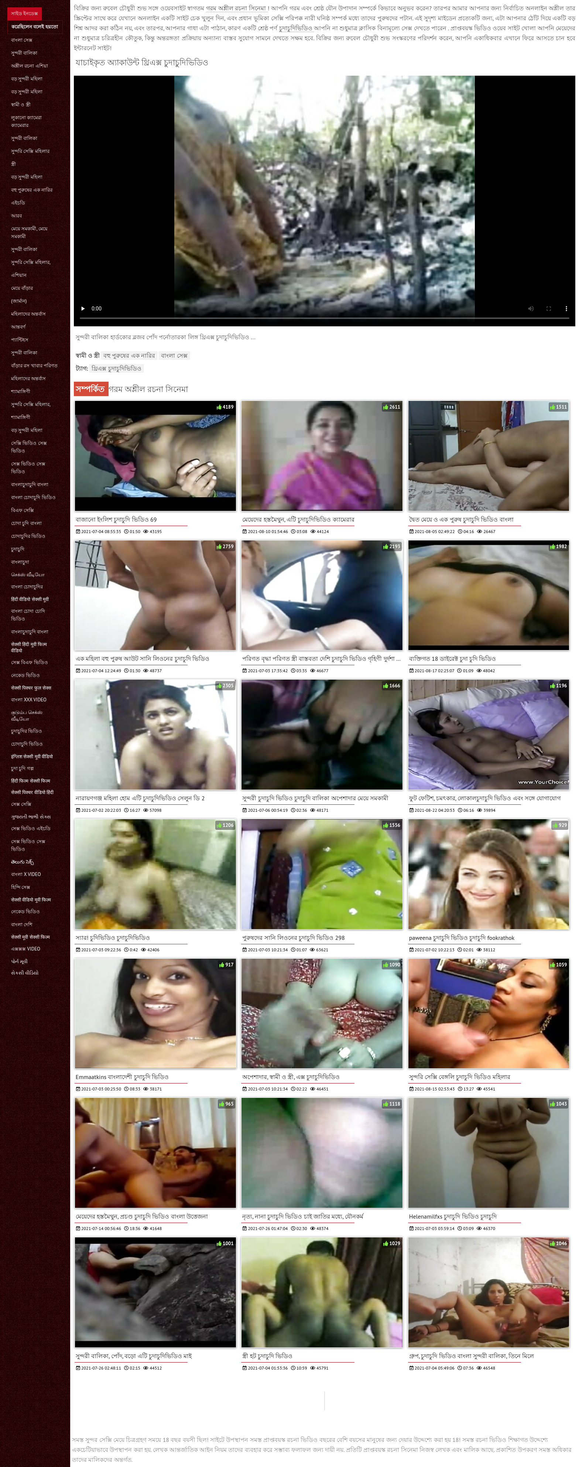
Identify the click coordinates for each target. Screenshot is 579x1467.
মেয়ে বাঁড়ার (22, 288)
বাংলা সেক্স (21, 40)
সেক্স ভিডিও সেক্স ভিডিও (28, 468)
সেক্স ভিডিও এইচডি (31, 828)
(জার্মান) (19, 301)
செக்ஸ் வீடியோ (28, 574)
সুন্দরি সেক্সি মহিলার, (31, 262)
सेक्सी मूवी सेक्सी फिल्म (30, 937)
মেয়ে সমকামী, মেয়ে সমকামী (29, 233)
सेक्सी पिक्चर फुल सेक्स (31, 688)
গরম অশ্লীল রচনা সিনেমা (237, 8)
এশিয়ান (19, 275)
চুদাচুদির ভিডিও (26, 731)
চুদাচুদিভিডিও (296, 28)
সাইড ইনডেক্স (24, 13)
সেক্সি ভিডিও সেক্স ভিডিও (29, 447)
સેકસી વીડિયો (24, 973)
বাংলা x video (26, 874)
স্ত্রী (13, 164)
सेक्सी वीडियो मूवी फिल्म (31, 900)
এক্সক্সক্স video (25, 949)
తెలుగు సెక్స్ (22, 862)
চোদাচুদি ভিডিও (27, 744)
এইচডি (18, 203)
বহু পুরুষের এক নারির (31, 190)
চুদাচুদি (17, 549)
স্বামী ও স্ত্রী (21, 105)
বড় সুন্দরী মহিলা (26, 79)
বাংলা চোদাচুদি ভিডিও (33, 497)
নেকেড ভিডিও (25, 675)
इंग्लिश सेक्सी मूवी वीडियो (32, 756)
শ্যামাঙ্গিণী (20, 391)
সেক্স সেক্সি (21, 804)
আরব (16, 216)
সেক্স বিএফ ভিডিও (29, 662)
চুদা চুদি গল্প (22, 768)
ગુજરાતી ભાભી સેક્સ (31, 817)
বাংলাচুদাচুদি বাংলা (29, 484)
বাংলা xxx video (29, 700)
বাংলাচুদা (20, 562)
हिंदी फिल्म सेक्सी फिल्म (30, 781)
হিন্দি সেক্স (20, 887)
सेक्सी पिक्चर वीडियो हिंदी (32, 792)
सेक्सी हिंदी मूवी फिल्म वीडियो (29, 647)
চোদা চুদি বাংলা (26, 523)
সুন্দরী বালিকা (24, 53)
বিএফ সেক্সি (22, 510)
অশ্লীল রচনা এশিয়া (29, 66)
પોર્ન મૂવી (19, 961)
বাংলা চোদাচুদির (27, 587)
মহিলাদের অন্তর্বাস (28, 314)
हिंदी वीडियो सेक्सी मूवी (30, 599)
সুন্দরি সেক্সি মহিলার (30, 151)
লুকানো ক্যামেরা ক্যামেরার (26, 121)
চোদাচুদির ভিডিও (28, 536)
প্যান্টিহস (19, 340)
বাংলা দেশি (21, 924)
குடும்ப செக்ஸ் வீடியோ (26, 715)
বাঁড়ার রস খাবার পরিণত (34, 366)
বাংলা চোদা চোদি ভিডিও (28, 615)
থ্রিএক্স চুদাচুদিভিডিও (116, 368)
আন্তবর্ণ (18, 327)
